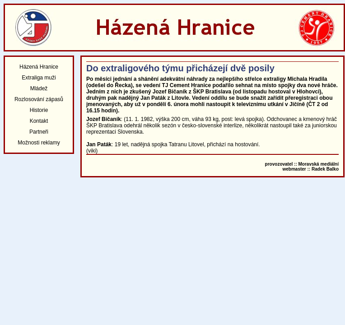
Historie (39, 110)
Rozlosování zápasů (38, 99)
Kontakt (39, 121)
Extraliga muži (39, 77)
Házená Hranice (38, 67)
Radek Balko (325, 169)
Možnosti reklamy (39, 142)
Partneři (38, 132)
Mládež (39, 88)
